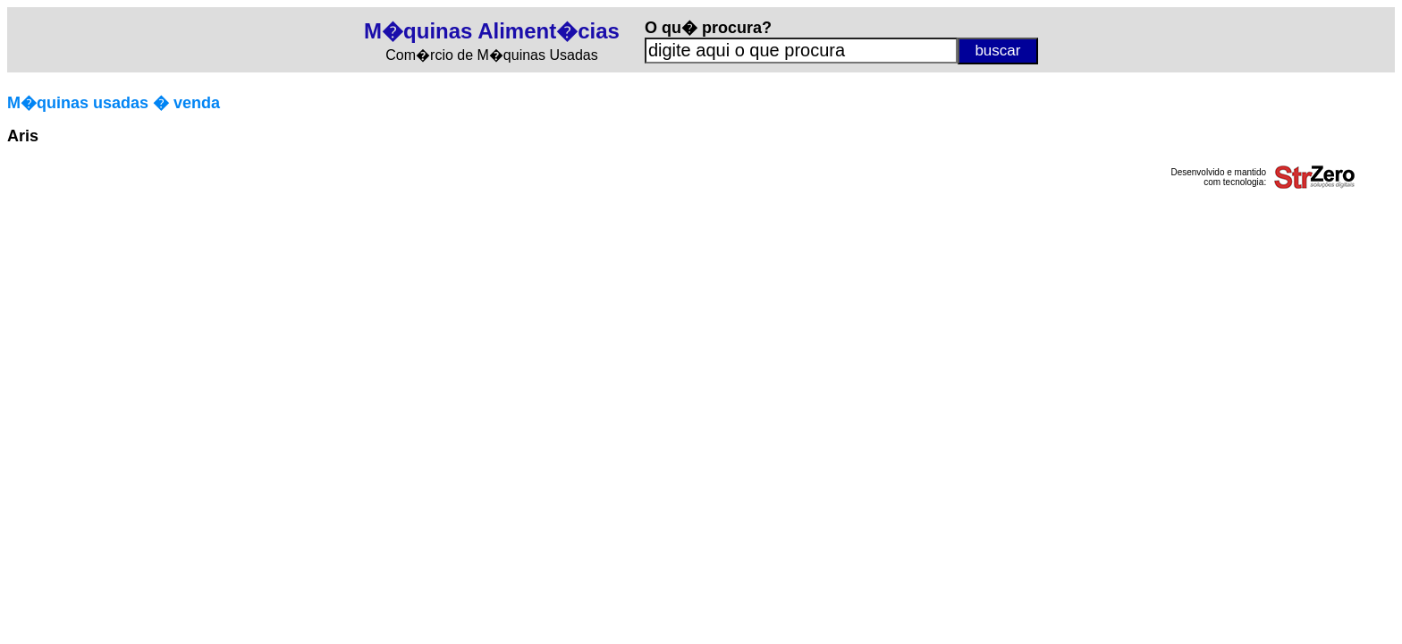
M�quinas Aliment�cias (492, 31)
